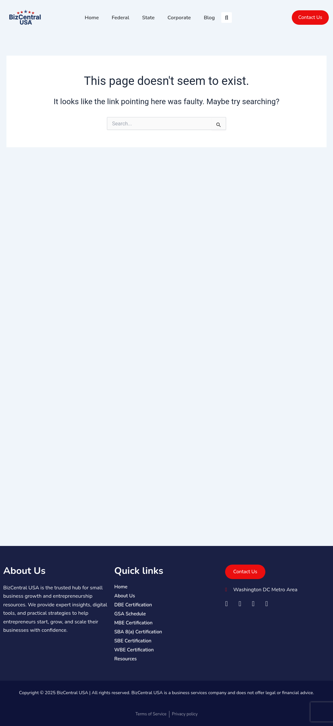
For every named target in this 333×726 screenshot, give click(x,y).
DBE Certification (133, 605)
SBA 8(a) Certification (138, 632)
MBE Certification (133, 623)
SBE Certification (132, 641)
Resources (125, 659)
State (148, 17)
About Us (24, 570)
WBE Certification (134, 650)
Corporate (179, 17)
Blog (209, 17)
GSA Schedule (130, 614)
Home (92, 17)
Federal (120, 17)
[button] (226, 17)
